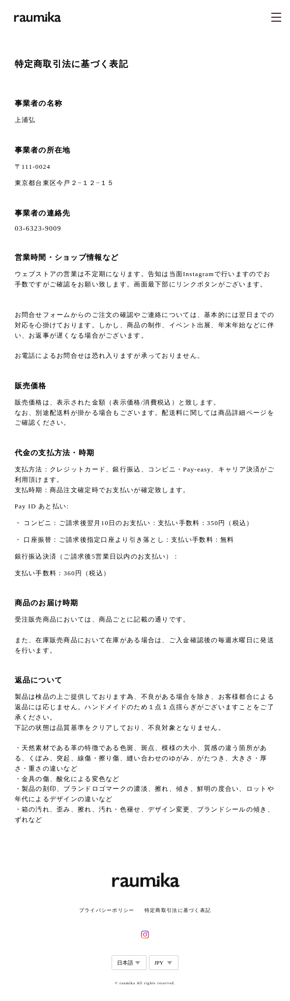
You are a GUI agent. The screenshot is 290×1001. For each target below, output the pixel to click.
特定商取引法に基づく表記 (178, 910)
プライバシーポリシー (107, 910)
